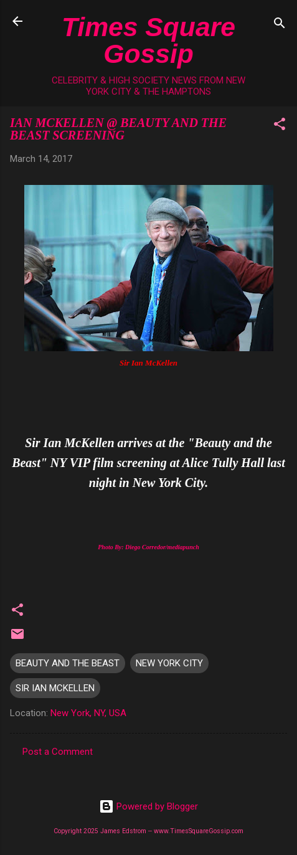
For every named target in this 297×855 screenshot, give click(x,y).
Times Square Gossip (148, 40)
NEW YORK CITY (169, 663)
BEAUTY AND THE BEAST (68, 663)
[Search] (279, 25)
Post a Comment (57, 751)
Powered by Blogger (148, 806)
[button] (279, 126)
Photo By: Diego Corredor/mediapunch (148, 547)
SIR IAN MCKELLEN (55, 688)
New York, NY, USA (88, 713)
